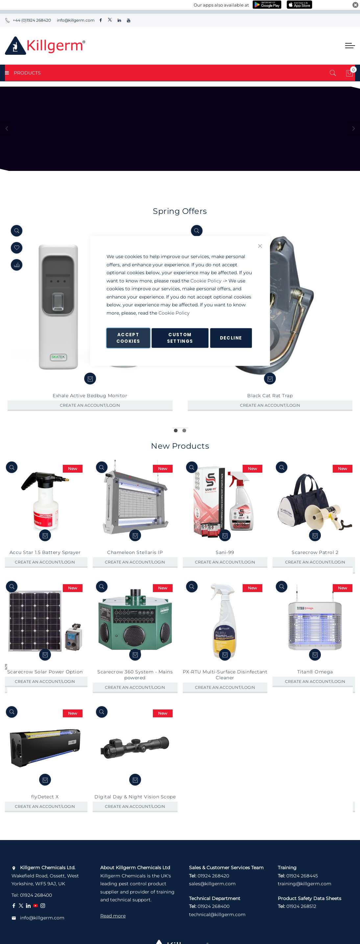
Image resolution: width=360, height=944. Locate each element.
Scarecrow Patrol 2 (315, 565)
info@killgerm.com (75, 20)
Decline (231, 338)
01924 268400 (36, 895)
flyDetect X (45, 809)
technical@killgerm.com (217, 914)
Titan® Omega (315, 684)
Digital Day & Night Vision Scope (135, 809)
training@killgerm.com (304, 884)
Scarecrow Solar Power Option (45, 684)
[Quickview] (16, 230)
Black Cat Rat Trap (270, 396)
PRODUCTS (23, 73)
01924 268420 (213, 876)
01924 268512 (301, 906)
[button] (16, 265)
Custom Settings (180, 338)
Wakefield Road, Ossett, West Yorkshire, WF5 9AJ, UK (45, 876)
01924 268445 (302, 876)
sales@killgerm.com (212, 884)
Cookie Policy (206, 280)
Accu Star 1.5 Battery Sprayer (45, 565)
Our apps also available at (221, 5)
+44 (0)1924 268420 (28, 20)
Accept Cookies (128, 338)
